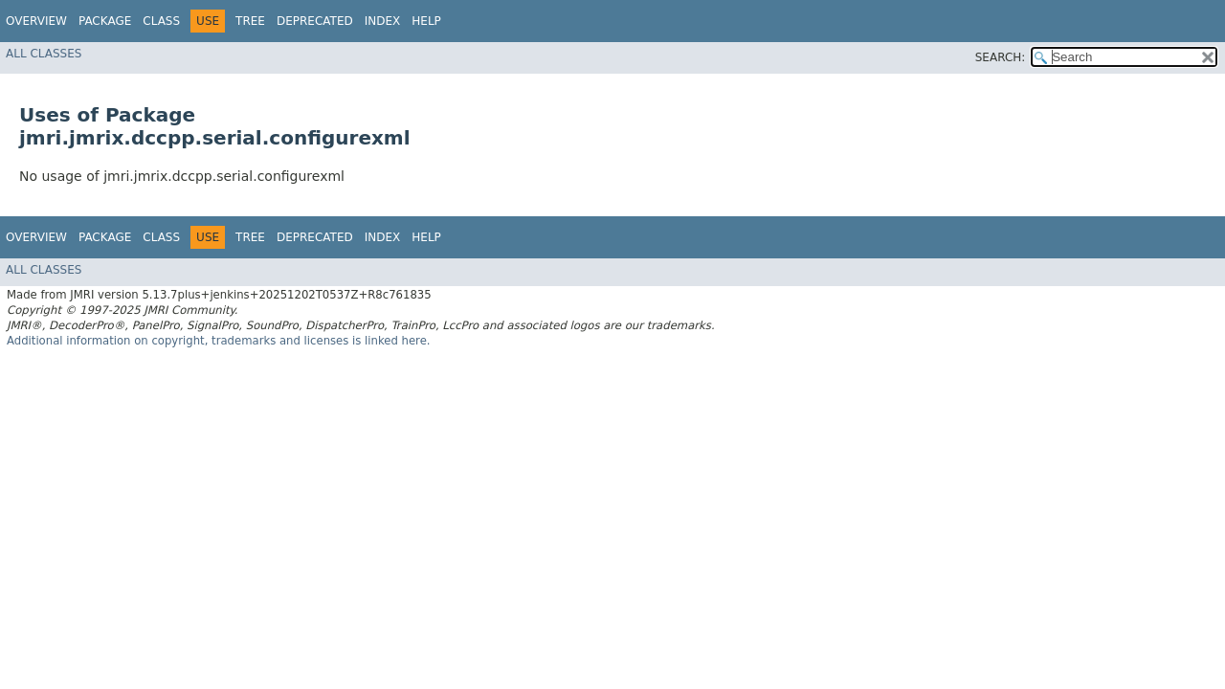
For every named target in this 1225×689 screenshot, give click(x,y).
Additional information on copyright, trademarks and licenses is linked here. (219, 340)
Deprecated (315, 21)
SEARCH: (1000, 57)
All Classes (43, 53)
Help (426, 21)
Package (104, 21)
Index (383, 21)
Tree (250, 21)
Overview (36, 21)
